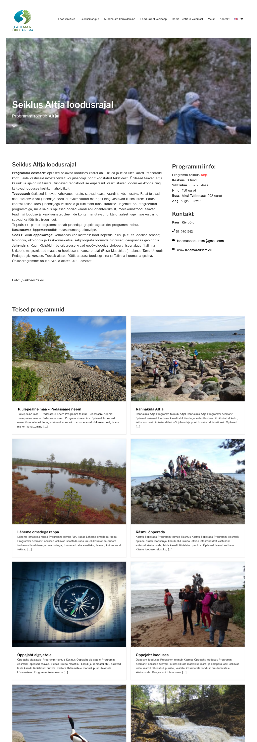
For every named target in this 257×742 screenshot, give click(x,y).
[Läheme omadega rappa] (84, 425)
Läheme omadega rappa (53, 516)
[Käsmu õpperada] (195, 425)
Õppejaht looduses (144, 637)
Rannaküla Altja (142, 409)
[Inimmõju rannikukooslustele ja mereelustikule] (84, 653)
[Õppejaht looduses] (180, 546)
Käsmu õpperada (157, 516)
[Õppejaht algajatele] (69, 546)
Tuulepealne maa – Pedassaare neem (49, 409)
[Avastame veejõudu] (195, 653)
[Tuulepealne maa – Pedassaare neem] (69, 318)
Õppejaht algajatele (34, 637)
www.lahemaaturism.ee (194, 250)
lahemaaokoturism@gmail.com (200, 241)
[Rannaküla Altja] (180, 318)
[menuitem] (236, 19)
